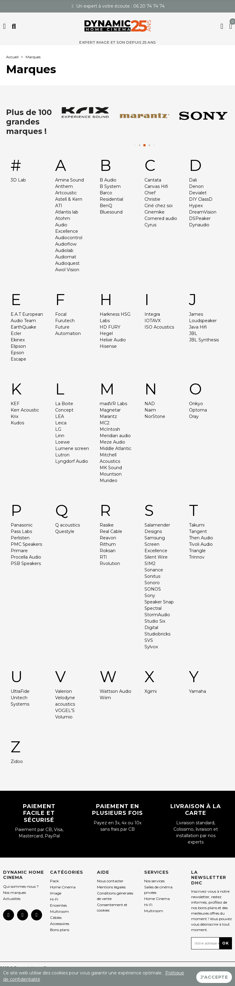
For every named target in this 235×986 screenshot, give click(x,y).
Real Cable (111, 531)
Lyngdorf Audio (71, 461)
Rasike (107, 525)
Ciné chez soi (158, 205)
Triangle (197, 550)
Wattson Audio (115, 691)
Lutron (62, 455)
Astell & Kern (68, 199)
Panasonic (22, 525)
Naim (150, 410)
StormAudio (157, 614)
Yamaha (197, 691)
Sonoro (152, 582)
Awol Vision (67, 269)
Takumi (197, 525)
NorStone (154, 416)
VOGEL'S (65, 710)
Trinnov (197, 557)
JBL (193, 333)
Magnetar (110, 410)
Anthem (64, 186)
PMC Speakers (26, 544)
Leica (60, 423)
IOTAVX (152, 320)
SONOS (152, 589)
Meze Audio (112, 442)
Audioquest (67, 263)
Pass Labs (21, 531)
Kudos (17, 423)
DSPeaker (200, 218)
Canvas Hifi (156, 186)
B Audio (108, 180)
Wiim (105, 697)
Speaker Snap (159, 602)
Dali (193, 180)
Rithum (108, 544)
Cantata (152, 180)
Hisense (108, 346)
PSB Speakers (26, 563)
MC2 (104, 423)
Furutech (65, 320)
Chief (149, 193)
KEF (15, 403)
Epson (17, 352)
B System (110, 186)
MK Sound (111, 467)
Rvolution (110, 563)
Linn (59, 435)
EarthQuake (23, 327)
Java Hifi (198, 327)
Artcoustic (66, 193)
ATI (58, 205)
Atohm (62, 218)
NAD (149, 403)
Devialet (198, 193)
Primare (19, 550)
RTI (103, 557)
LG (58, 429)
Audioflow (66, 244)
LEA (59, 416)
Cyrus (150, 225)
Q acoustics (67, 525)
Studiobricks (157, 634)
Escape (18, 359)
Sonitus (152, 576)
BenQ (106, 205)
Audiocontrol (68, 237)
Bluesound (111, 212)
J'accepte (214, 976)
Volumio (64, 717)
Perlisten (20, 538)
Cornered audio (160, 218)
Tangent (198, 531)
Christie (152, 199)
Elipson (18, 346)
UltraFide (20, 691)
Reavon (108, 538)
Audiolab (64, 250)
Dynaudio (199, 225)
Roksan (108, 550)
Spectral (153, 608)
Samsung (154, 538)
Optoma (198, 410)
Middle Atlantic (115, 448)
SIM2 (149, 563)
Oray (194, 416)
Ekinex (18, 340)
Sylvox (151, 647)
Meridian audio (115, 435)
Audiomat (65, 257)
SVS (148, 640)
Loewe (62, 442)
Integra (152, 314)
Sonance (153, 570)
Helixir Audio (113, 340)
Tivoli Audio (201, 544)
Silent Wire (156, 557)
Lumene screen (72, 448)
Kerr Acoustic (25, 410)
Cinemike (154, 212)
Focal (60, 314)
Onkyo (196, 403)
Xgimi (150, 691)
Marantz (108, 416)
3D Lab (18, 180)
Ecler (16, 333)
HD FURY (110, 327)
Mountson (111, 474)
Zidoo (17, 761)
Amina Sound (69, 180)
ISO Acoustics (159, 327)
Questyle (64, 531)
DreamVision (202, 212)
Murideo (108, 480)
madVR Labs (113, 403)
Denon (196, 186)
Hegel (106, 333)
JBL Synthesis (204, 340)
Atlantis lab (66, 212)
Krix (14, 416)
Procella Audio (26, 557)
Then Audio (201, 538)
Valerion (63, 691)
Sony (149, 595)
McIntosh (110, 429)
